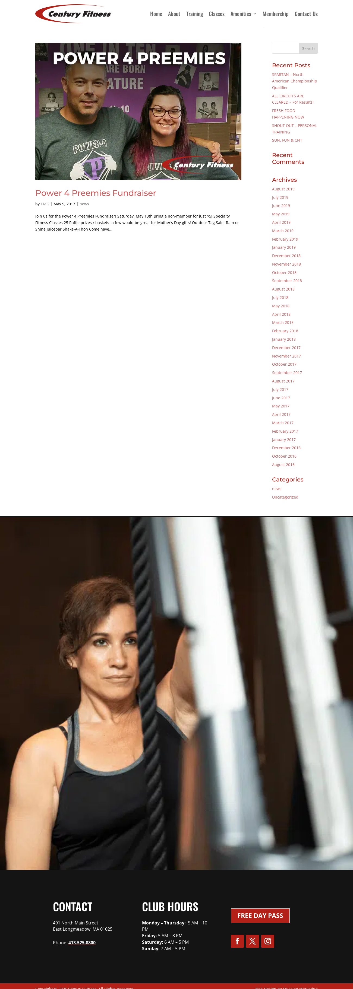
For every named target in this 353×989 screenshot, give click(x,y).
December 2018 (286, 255)
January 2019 (284, 247)
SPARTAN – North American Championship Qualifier (294, 81)
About (174, 13)
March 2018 (283, 322)
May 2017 (280, 406)
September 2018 (287, 280)
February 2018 (285, 330)
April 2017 (281, 414)
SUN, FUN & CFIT (287, 140)
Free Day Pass (260, 915)
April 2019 (281, 222)
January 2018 (284, 339)
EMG (45, 203)
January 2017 (284, 439)
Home (156, 13)
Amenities (241, 13)
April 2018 (281, 314)
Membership (276, 13)
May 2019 (280, 213)
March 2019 (283, 230)
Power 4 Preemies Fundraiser (95, 193)
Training (194, 13)
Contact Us (306, 13)
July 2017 (280, 389)
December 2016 (286, 447)
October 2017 (284, 364)
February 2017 (285, 431)
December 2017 (286, 347)
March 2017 (283, 422)
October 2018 (284, 272)
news (84, 203)
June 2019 (281, 205)
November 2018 (286, 264)
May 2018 (280, 305)
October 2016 (284, 456)
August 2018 (283, 289)
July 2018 (280, 297)
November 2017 (286, 356)
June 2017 (281, 397)
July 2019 (280, 197)
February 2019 (285, 239)
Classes (217, 13)
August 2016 (283, 464)
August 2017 (283, 381)
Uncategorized (285, 497)
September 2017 (287, 372)
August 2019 (283, 189)
